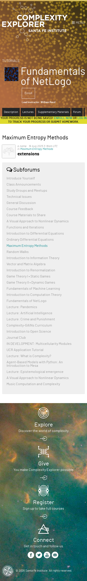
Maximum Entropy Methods (36, 149)
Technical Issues (19, 196)
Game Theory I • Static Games (28, 276)
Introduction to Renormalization (31, 270)
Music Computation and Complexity (33, 384)
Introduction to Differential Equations (35, 233)
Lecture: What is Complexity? (29, 356)
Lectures (27, 112)
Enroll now (63, 118)
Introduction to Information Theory (33, 258)
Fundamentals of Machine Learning (33, 288)
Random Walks (18, 252)
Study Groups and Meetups (27, 190)
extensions (28, 154)
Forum (77, 112)
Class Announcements (24, 184)
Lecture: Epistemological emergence (35, 372)
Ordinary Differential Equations (30, 239)
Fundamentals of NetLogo (27, 301)
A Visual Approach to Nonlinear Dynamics (38, 221)
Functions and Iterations (25, 227)
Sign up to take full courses (43, 508)
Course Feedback (20, 209)
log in (82, 118)
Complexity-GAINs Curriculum (29, 325)
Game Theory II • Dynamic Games (31, 282)
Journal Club (16, 337)
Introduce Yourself (21, 178)
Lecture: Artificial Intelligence (29, 313)
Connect (43, 540)
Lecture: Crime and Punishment (31, 319)
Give (43, 464)
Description (11, 112)
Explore (43, 425)
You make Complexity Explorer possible (43, 470)
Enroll (28, 93)
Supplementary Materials (53, 112)
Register (43, 502)
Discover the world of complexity (43, 431)
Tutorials (10, 61)
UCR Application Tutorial (25, 350)
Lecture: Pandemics (22, 307)
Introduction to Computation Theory (34, 295)
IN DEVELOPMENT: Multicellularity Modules (39, 344)
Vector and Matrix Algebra (26, 264)
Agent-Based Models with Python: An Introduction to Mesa (35, 363)
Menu (80, 23)
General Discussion (21, 203)
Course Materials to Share (26, 215)
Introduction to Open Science (29, 331)
